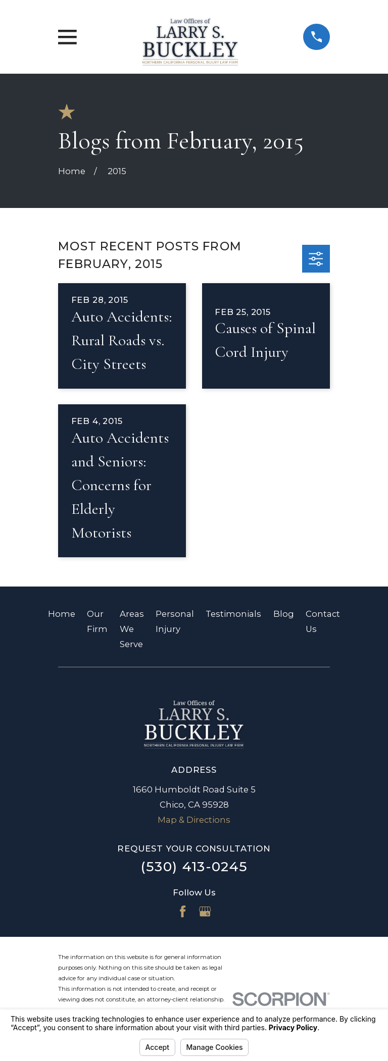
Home (61, 614)
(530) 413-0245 (194, 866)
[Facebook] (182, 911)
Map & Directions (194, 820)
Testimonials (233, 614)
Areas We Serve (132, 629)
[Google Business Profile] (205, 911)
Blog (283, 614)
